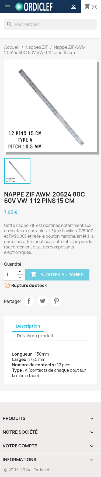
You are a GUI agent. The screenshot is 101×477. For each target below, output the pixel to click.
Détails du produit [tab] (35, 336)
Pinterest (56, 301)
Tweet (42, 301)
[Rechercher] (50, 24)
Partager (28, 301)
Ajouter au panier (57, 274)
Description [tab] (28, 326)
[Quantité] (10, 274)
